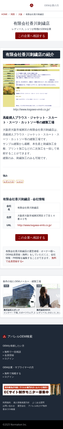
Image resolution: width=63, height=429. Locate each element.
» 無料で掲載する (12, 373)
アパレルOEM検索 (17, 336)
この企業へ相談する (31, 36)
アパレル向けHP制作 (37, 405)
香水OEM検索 (9, 409)
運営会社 (21, 405)
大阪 (20, 14)
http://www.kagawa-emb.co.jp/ (34, 225)
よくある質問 (38, 402)
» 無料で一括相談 (12, 351)
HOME (4, 14)
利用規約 (7, 402)
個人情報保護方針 (21, 402)
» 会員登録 (8, 355)
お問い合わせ (9, 405)
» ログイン (8, 358)
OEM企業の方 (51, 5)
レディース (9, 181)
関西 (13, 14)
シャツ (20, 181)
